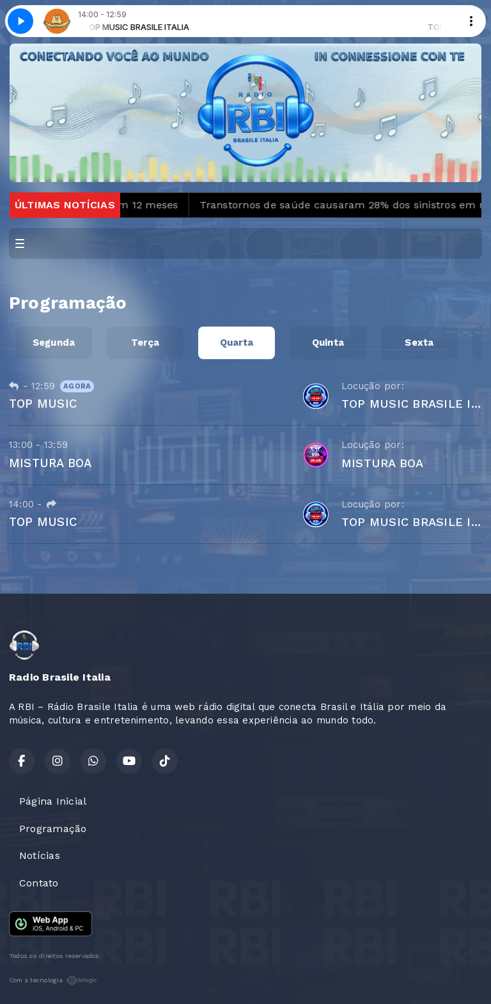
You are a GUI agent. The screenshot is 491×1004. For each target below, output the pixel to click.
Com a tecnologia (53, 980)
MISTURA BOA (50, 463)
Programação (53, 829)
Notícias (39, 855)
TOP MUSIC (43, 403)
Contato (39, 883)
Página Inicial (52, 801)
